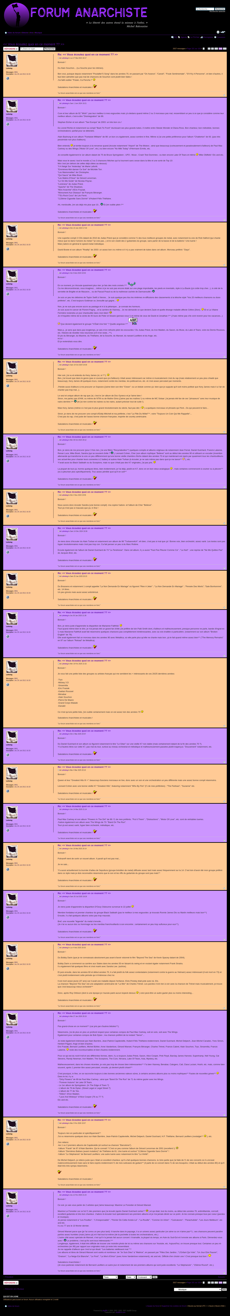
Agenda (184, 37)
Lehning (65, 58)
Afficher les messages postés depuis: (96, 1277)
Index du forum (14, 33)
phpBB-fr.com (121, 1312)
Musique (38, 33)
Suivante (221, 1277)
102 (224, 49)
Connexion (221, 37)
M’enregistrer (208, 37)
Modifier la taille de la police (223, 32)
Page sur (194, 49)
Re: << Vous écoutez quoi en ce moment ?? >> (88, 54)
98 (209, 49)
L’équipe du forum (153, 1306)
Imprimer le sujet (218, 32)
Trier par (127, 1277)
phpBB (105, 1311)
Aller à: (170, 1289)
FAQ (175, 37)
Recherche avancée (217, 11)
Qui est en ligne (10, 1296)
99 (212, 49)
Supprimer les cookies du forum (174, 1306)
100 (216, 49)
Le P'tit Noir (195, 37)
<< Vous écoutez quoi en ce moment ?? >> (33, 44)
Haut (224, 95)
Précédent (9, 1277)
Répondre (11, 49)
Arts (31, 33)
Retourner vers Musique (14, 1289)
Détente (25, 33)
